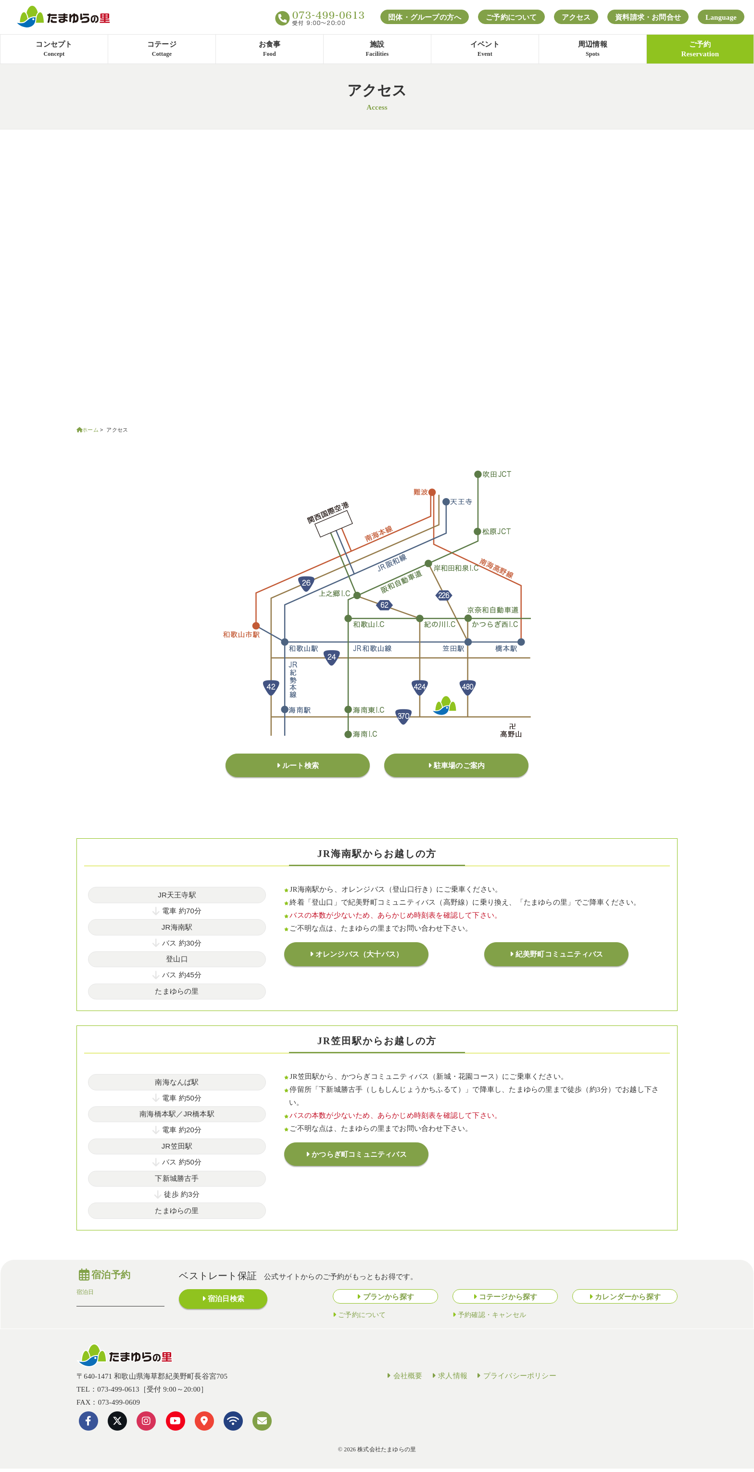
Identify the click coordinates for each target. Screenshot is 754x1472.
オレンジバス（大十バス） (359, 959)
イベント (485, 49)
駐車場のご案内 (459, 767)
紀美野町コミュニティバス (559, 959)
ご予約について (511, 17)
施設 (377, 49)
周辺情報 (592, 49)
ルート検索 (300, 767)
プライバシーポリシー (515, 1378)
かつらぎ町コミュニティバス (359, 1159)
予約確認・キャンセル (492, 1317)
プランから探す (388, 1300)
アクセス (576, 17)
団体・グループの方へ (424, 17)
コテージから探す (508, 1300)
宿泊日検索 (226, 1303)
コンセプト (54, 49)
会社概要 (403, 1378)
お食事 (269, 49)
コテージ (162, 49)
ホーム (90, 430)
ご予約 (700, 49)
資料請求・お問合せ (648, 17)
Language (721, 17)
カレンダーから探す (628, 1300)
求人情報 (448, 1378)
